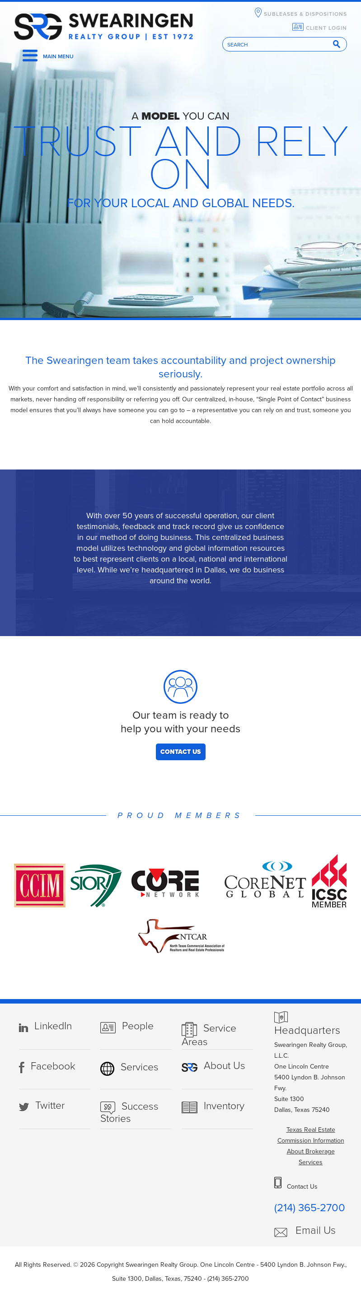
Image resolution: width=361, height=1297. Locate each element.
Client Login (326, 28)
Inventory (224, 1106)
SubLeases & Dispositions (305, 14)
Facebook (53, 1066)
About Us (224, 1066)
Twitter (50, 1105)
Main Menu (58, 56)
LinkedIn (53, 1026)
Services (140, 1067)
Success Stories (129, 1112)
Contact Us (180, 752)
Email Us (315, 1230)
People (138, 1026)
